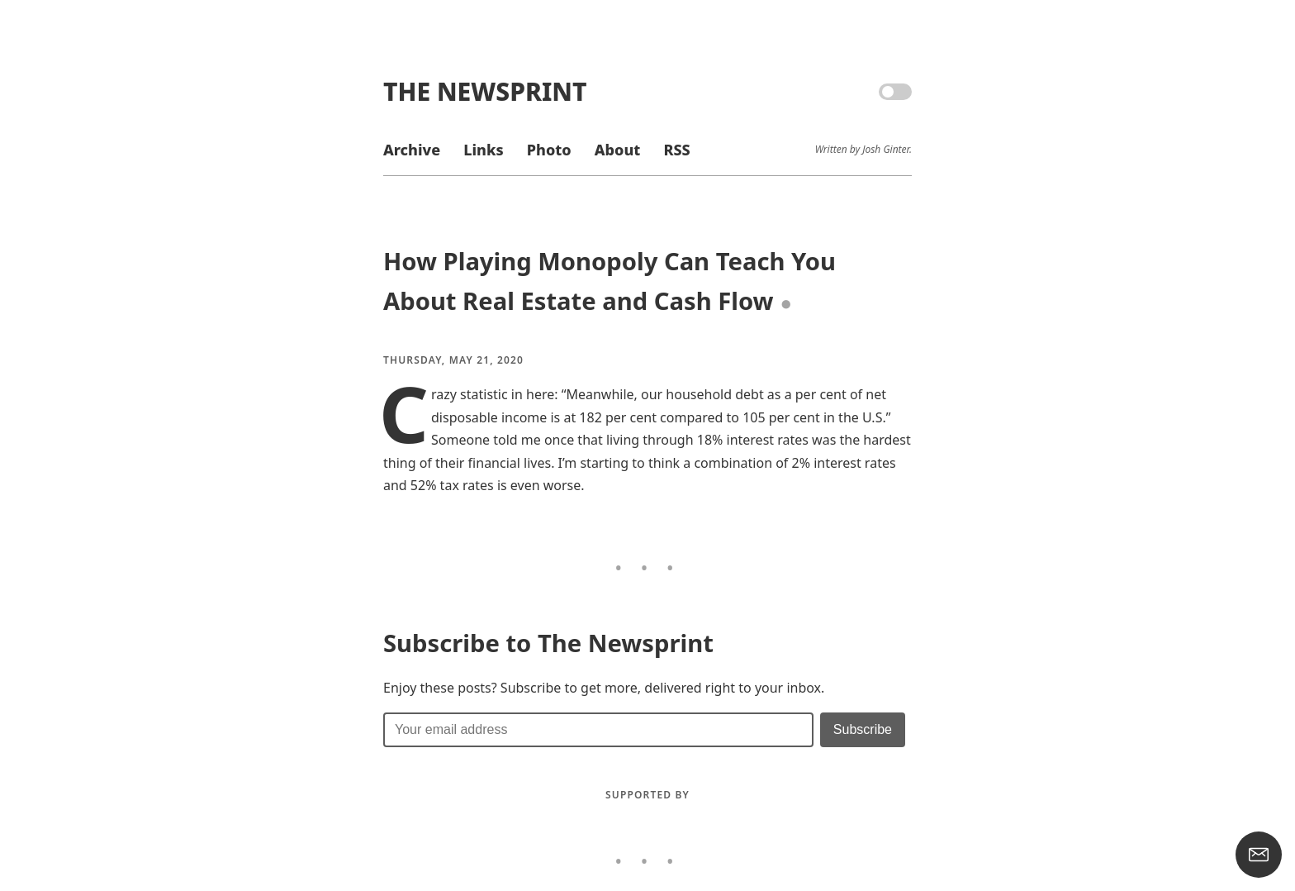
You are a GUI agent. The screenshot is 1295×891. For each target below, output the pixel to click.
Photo (549, 150)
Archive (411, 150)
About (617, 150)
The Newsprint (484, 91)
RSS (676, 150)
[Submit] (862, 729)
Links (483, 150)
